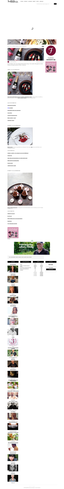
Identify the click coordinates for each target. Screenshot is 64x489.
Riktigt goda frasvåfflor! (24, 268)
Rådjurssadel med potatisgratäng (13, 160)
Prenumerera (51, 269)
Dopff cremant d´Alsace (22, 97)
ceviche (10, 155)
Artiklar (41, 1)
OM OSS (30, 486)
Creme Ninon (10, 112)
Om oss (22, 1)
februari (35, 266)
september (41, 272)
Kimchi (21, 264)
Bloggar (30, 1)
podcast (26, 1)
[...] (45, 4)
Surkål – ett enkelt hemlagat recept (25, 266)
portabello (11, 107)
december (41, 275)
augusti (41, 271)
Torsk (8, 155)
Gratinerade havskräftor (12, 105)
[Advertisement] (32, 12)
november (41, 274)
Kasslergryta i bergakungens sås (25, 267)
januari (35, 265)
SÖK (55, 3)
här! (32, 147)
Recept (34, 1)
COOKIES (33, 486)
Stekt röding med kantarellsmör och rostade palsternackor (17, 158)
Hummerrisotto (10, 163)
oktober (41, 273)
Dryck (37, 1)
